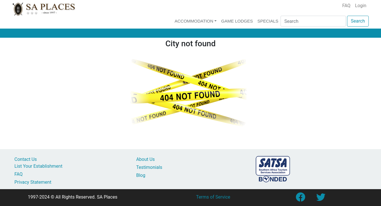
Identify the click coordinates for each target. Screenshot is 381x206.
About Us (145, 159)
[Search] (313, 21)
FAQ (346, 5)
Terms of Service (213, 197)
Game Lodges (237, 21)
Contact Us (26, 159)
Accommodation (194, 21)
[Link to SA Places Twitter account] (320, 199)
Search (358, 21)
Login (360, 5)
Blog (140, 175)
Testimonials (149, 167)
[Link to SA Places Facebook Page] (300, 199)
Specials (267, 21)
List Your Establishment (39, 166)
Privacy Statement (33, 182)
